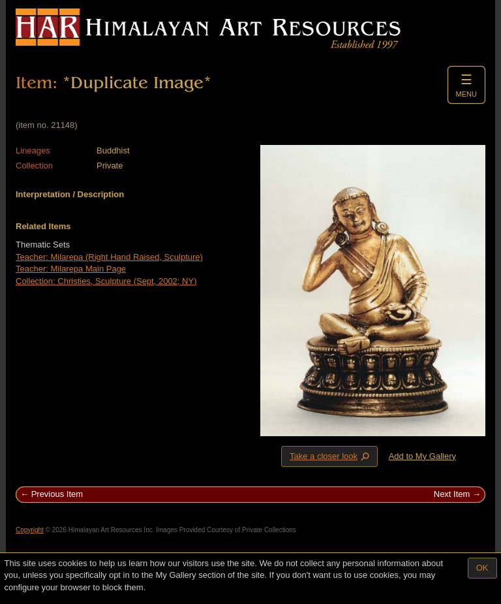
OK (482, 568)
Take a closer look (331, 456)
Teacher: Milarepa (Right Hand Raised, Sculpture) (109, 257)
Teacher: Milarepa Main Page (71, 269)
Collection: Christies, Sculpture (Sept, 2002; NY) (106, 281)
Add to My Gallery (422, 456)
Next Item (452, 494)
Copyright (30, 529)
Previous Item (57, 494)
